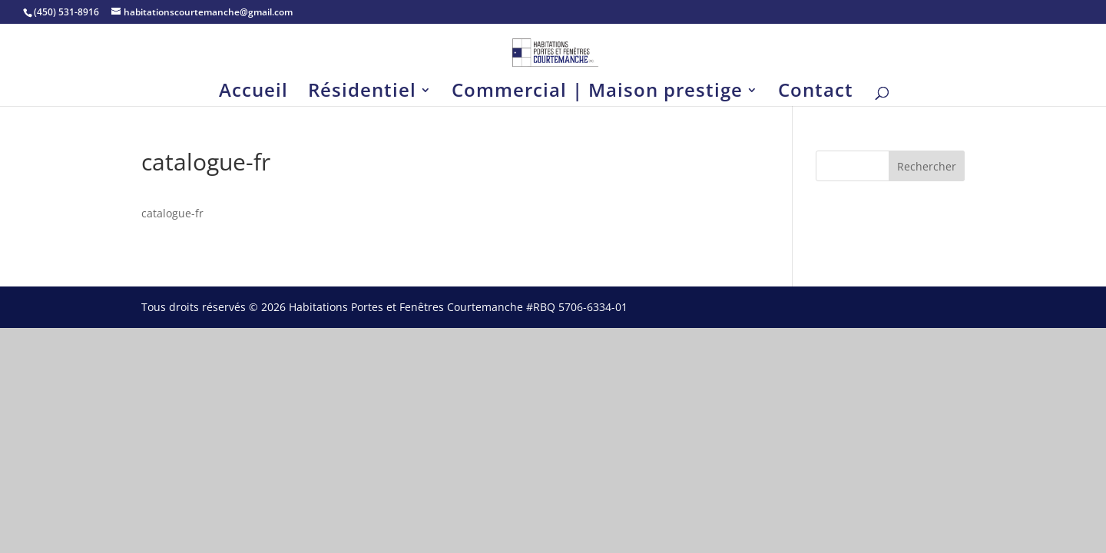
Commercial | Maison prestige (597, 93)
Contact (815, 93)
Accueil (253, 93)
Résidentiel (362, 93)
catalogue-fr (172, 213)
